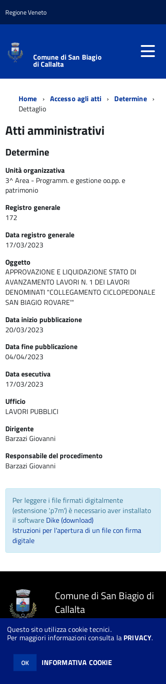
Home (28, 98)
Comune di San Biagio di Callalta (67, 60)
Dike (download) (69, 520)
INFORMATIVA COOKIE (77, 662)
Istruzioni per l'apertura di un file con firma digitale (76, 535)
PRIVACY (137, 637)
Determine (130, 98)
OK (25, 662)
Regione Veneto (25, 12)
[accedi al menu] (148, 51)
